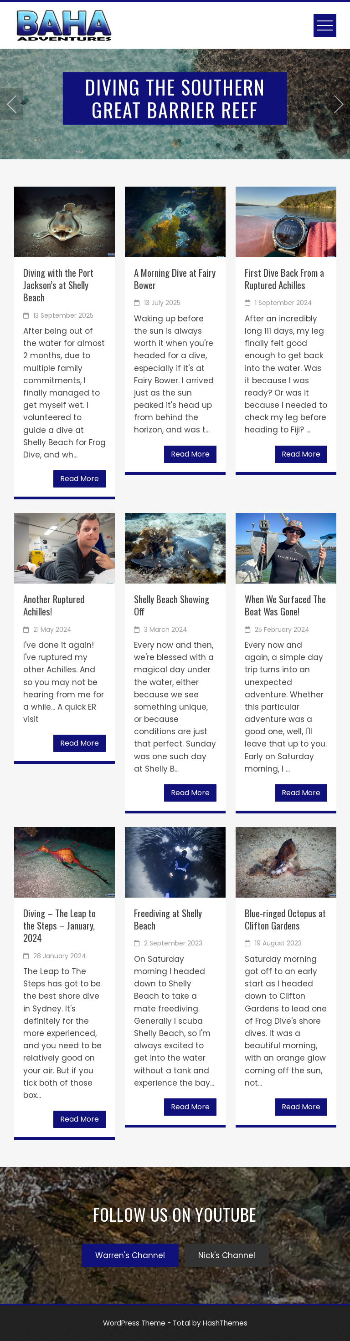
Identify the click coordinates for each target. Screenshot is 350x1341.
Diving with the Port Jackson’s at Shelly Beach (58, 285)
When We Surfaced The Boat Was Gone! (285, 605)
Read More (79, 478)
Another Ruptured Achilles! (53, 605)
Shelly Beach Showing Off (171, 605)
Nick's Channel (226, 1255)
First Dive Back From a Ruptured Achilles (284, 278)
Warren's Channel (130, 1255)
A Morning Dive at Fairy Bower (175, 278)
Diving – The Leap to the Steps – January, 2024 (59, 925)
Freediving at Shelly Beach (168, 919)
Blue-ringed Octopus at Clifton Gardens (285, 919)
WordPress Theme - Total (146, 1323)
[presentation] (11, 104)
